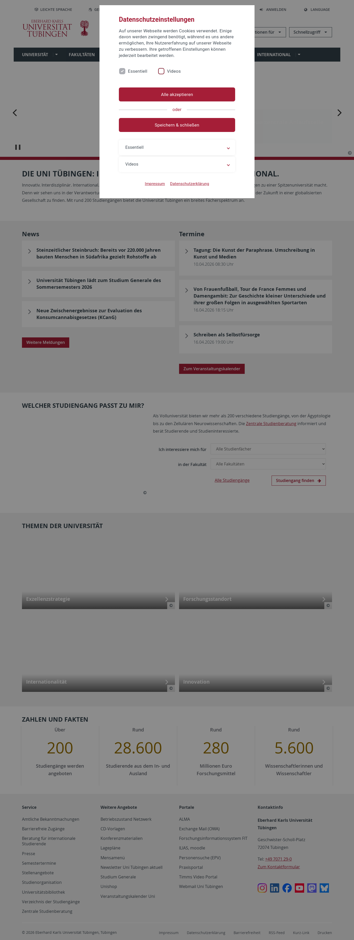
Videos (174, 71)
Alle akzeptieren (177, 94)
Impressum (155, 183)
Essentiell (137, 71)
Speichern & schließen (177, 125)
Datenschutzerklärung (189, 183)
